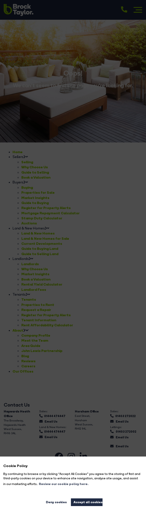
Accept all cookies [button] (88, 502)
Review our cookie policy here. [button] (63, 484)
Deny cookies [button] (56, 502)
